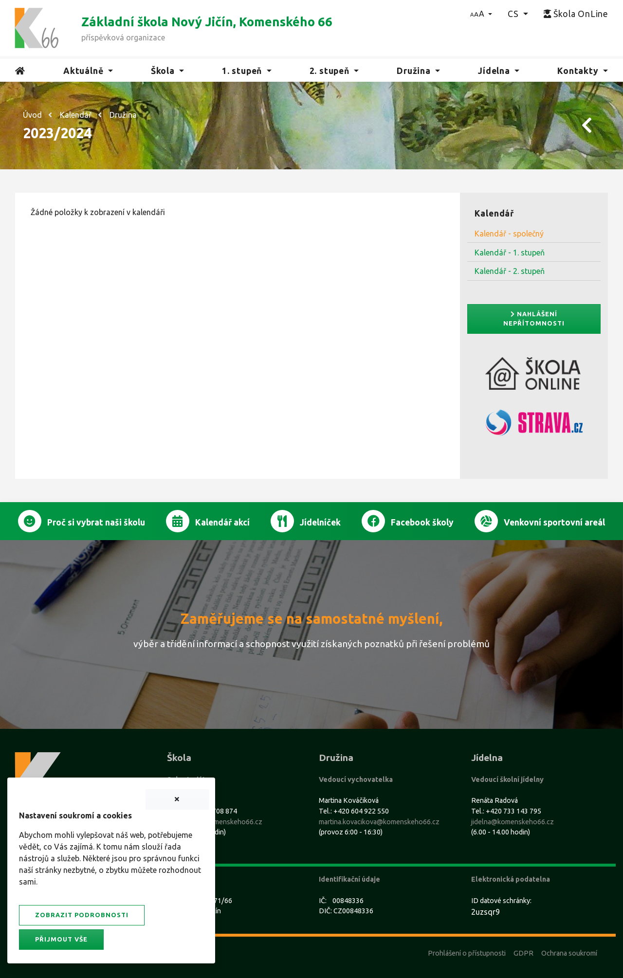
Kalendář (76, 114)
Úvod (32, 114)
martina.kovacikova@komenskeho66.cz (379, 822)
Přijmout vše (61, 939)
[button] (481, 13)
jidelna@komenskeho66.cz (512, 822)
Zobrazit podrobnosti (81, 914)
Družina (123, 114)
